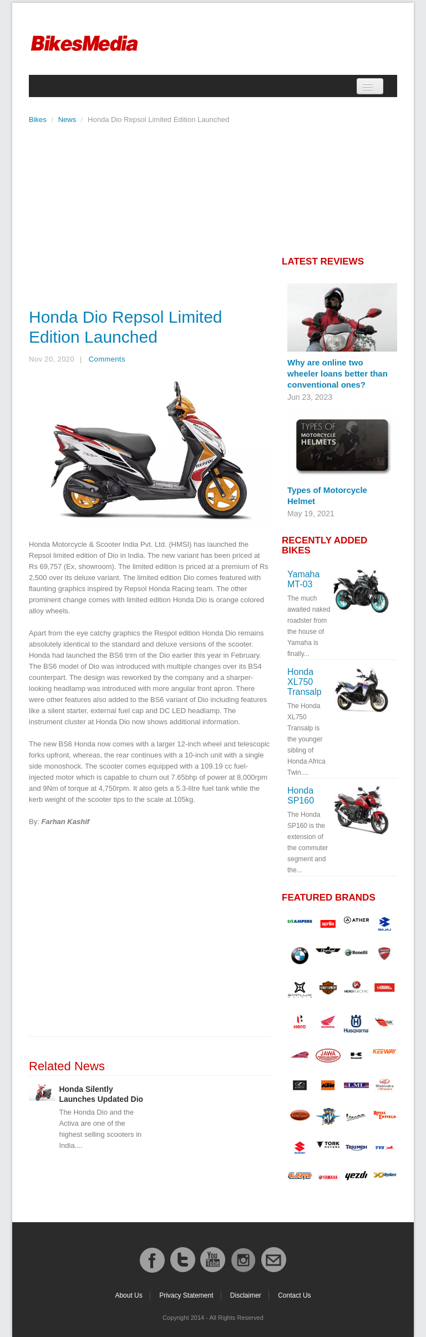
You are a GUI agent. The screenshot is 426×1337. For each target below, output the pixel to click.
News (67, 119)
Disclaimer (245, 1295)
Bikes (38, 119)
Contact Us (294, 1295)
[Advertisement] (150, 213)
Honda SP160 (300, 795)
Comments (107, 359)
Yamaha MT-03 (303, 579)
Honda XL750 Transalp (304, 682)
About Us (128, 1295)
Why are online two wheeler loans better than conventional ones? (337, 373)
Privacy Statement (186, 1295)
